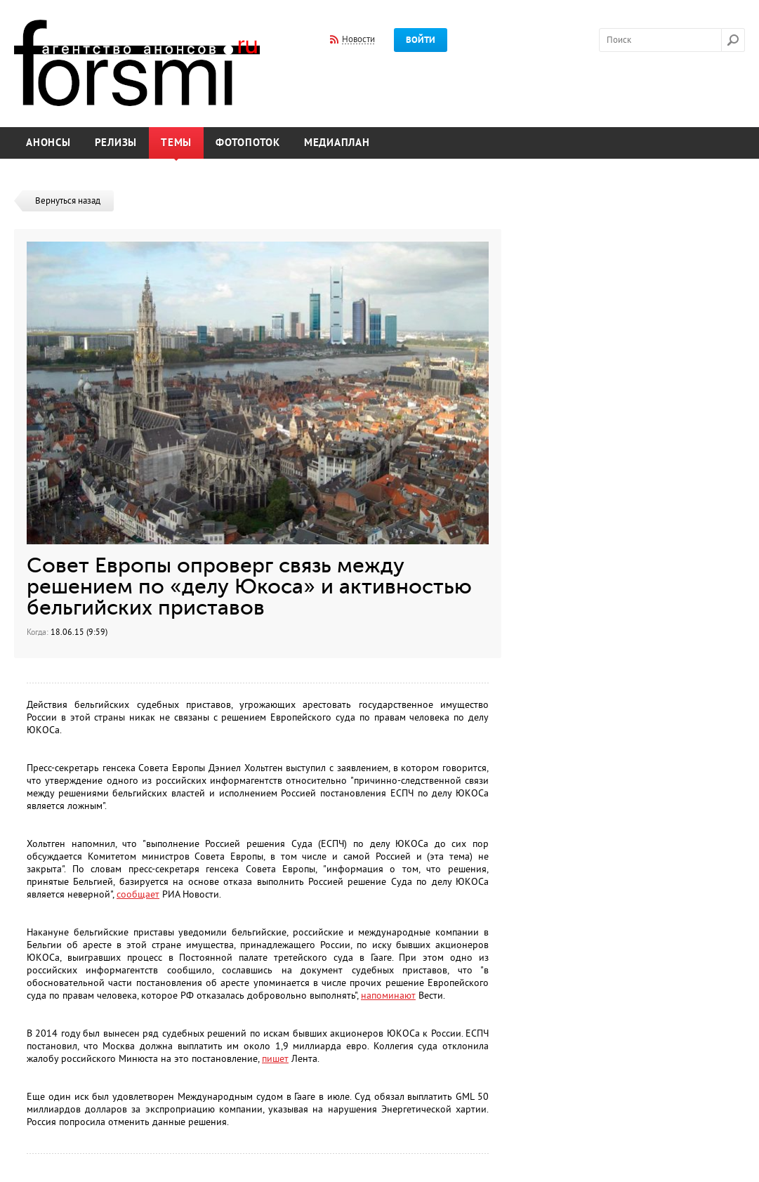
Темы (176, 143)
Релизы (116, 143)
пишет (275, 1059)
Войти (420, 40)
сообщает (138, 894)
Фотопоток (248, 143)
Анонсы (48, 143)
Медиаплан (337, 143)
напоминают (388, 996)
